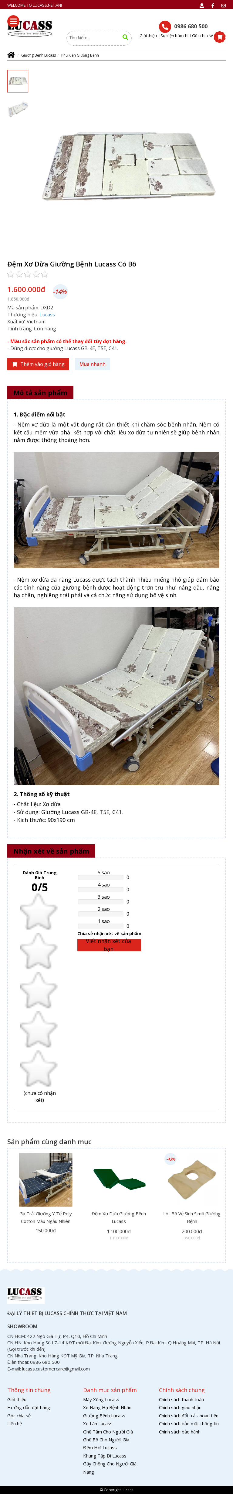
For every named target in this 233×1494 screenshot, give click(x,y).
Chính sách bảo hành (180, 1432)
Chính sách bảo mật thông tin (189, 1423)
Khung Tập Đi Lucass (105, 1456)
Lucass (47, 314)
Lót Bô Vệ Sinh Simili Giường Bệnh (192, 1217)
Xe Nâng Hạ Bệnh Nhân (107, 1407)
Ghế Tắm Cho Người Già (108, 1432)
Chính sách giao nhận (180, 1407)
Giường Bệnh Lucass (38, 55)
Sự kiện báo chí (174, 35)
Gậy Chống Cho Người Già (110, 1464)
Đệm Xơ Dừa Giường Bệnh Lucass (119, 1217)
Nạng (88, 1472)
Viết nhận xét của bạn (108, 945)
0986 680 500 (183, 27)
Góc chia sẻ (202, 35)
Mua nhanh (92, 364)
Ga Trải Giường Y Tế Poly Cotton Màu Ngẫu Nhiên (45, 1217)
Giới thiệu (148, 35)
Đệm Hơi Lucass (100, 1447)
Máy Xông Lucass (101, 1399)
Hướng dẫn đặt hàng (28, 1407)
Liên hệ (14, 1423)
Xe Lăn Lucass (98, 1423)
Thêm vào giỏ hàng (38, 364)
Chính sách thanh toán (181, 1399)
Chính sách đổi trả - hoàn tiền (188, 1415)
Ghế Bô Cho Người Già (106, 1440)
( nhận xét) (40, 1096)
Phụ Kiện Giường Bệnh (80, 55)
